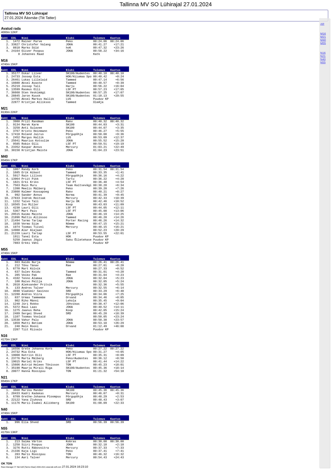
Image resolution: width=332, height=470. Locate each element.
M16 (323, 33)
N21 (322, 56)
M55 (323, 43)
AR (322, 24)
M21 (323, 36)
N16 (322, 52)
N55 (322, 62)
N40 (322, 59)
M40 (323, 40)
